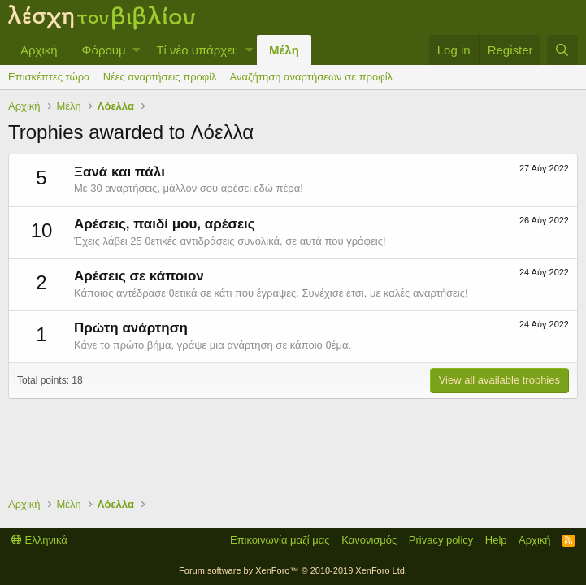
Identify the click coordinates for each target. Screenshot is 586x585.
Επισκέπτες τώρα (49, 77)
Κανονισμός (369, 540)
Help (496, 540)
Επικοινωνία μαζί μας (280, 540)
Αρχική (39, 50)
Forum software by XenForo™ (293, 570)
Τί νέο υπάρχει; (197, 50)
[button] (136, 50)
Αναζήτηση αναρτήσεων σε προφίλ (311, 77)
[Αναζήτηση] (562, 50)
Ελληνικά (39, 540)
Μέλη (284, 50)
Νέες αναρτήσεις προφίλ (160, 77)
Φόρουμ (104, 50)
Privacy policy (441, 540)
